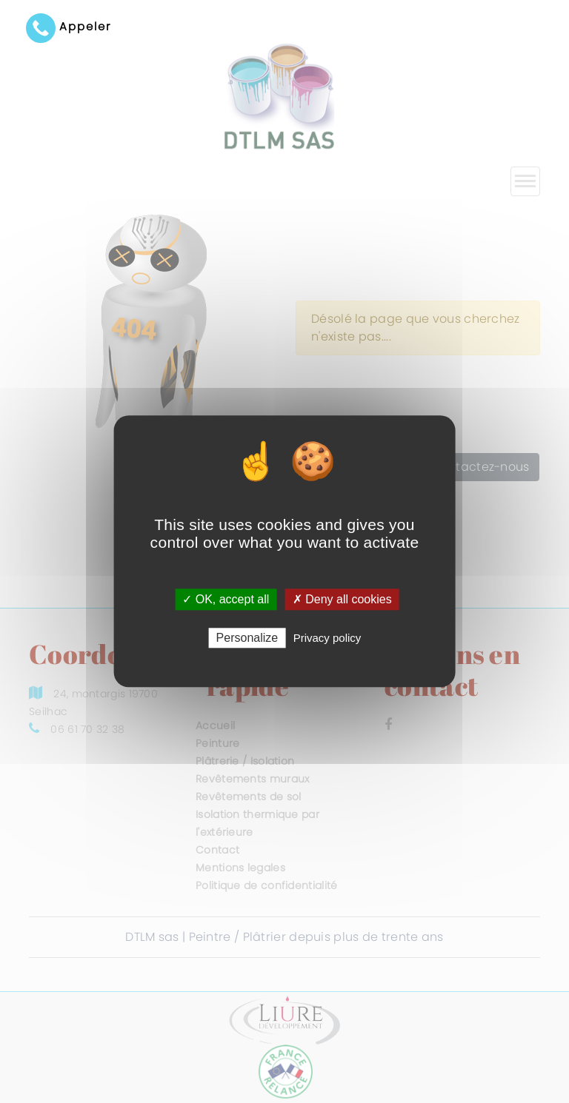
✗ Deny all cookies (342, 599)
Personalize (247, 638)
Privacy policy (327, 638)
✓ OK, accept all (225, 599)
